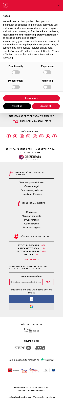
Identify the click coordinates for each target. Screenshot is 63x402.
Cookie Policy (31, 223)
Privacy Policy (31, 219)
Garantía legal (31, 186)
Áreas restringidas (31, 227)
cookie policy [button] (28, 38)
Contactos (31, 212)
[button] (58, 5)
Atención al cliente (31, 216)
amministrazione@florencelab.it (31, 390)
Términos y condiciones (31, 182)
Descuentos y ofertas (31, 190)
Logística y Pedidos (31, 194)
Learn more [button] (31, 98)
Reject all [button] (17, 106)
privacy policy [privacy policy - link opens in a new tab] (41, 24)
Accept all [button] (45, 106)
